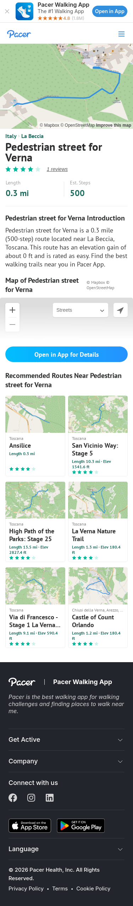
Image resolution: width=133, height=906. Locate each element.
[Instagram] (31, 798)
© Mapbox (50, 125)
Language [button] (24, 849)
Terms (60, 888)
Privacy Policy (26, 888)
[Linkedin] (49, 798)
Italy (11, 135)
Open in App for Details (66, 354)
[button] (7, 11)
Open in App (109, 11)
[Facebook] (13, 798)
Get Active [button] (24, 739)
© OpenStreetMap (78, 125)
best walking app (65, 696)
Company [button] (23, 761)
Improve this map (113, 125)
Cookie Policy (93, 888)
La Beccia (32, 135)
